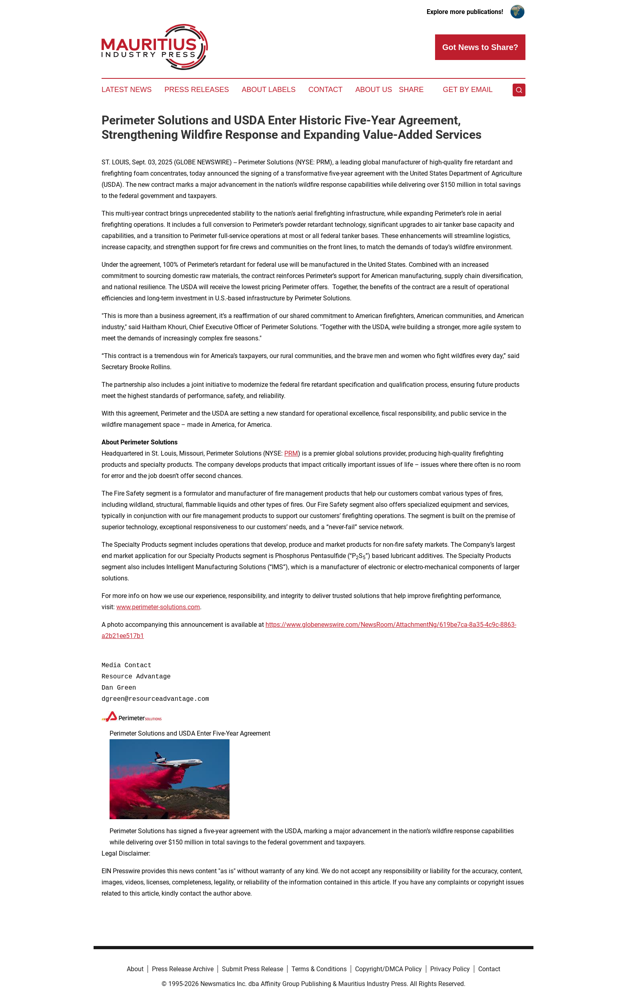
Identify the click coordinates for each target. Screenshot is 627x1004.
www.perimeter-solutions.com (158, 607)
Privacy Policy (450, 969)
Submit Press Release (252, 969)
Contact (325, 90)
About (135, 969)
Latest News (127, 90)
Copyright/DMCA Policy (388, 969)
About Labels (269, 90)
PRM (291, 453)
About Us (373, 90)
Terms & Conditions (319, 969)
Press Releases (196, 90)
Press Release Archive (183, 969)
